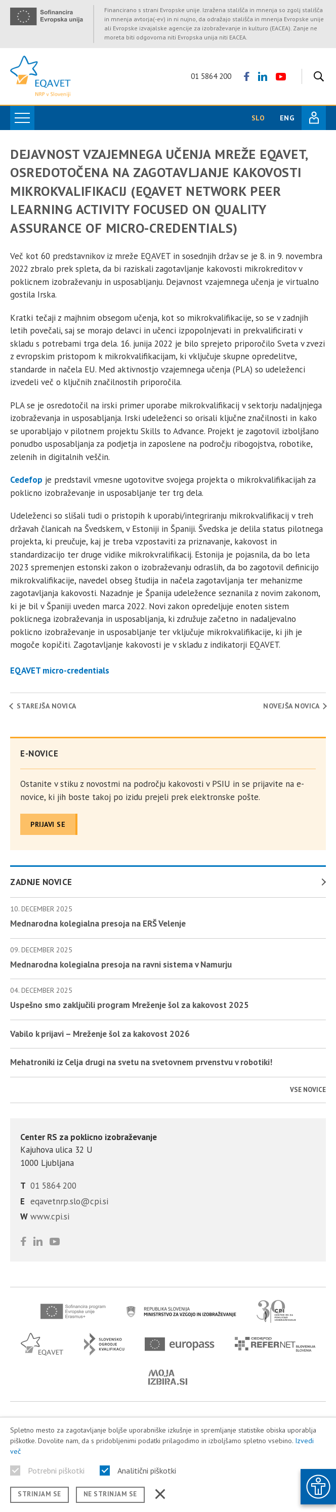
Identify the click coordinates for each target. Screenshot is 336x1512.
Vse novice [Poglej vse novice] (308, 1089)
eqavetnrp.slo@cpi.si (69, 1201)
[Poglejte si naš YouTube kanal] (280, 76)
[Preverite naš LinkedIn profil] (263, 76)
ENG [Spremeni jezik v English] (287, 117)
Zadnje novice (41, 882)
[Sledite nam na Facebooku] (246, 76)
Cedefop (26, 479)
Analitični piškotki (146, 1470)
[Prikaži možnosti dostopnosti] (318, 1486)
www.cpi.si (49, 1216)
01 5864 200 (211, 76)
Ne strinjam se (110, 1494)
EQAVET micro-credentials (59, 670)
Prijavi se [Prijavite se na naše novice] (47, 824)
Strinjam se (39, 1494)
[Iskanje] (316, 76)
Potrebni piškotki (56, 1470)
